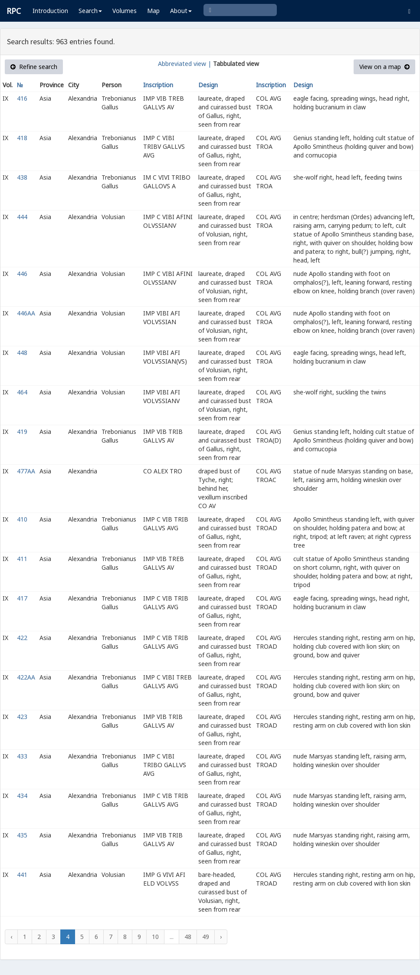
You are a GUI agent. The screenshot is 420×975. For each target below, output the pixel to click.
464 (22, 392)
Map (153, 11)
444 (22, 217)
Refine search (33, 66)
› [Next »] (221, 936)
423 (22, 716)
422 (22, 638)
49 (205, 936)
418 (22, 138)
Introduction (50, 11)
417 (22, 598)
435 (22, 835)
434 (22, 795)
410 (22, 519)
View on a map (384, 66)
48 (187, 936)
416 (22, 98)
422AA (26, 677)
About (181, 11)
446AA (26, 313)
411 (22, 559)
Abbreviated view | (184, 63)
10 (155, 936)
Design (208, 85)
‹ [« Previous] (11, 936)
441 (22, 874)
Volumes (124, 11)
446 (22, 273)
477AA (26, 471)
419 (22, 431)
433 (22, 756)
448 (22, 352)
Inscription (158, 85)
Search (90, 11)
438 (22, 177)
